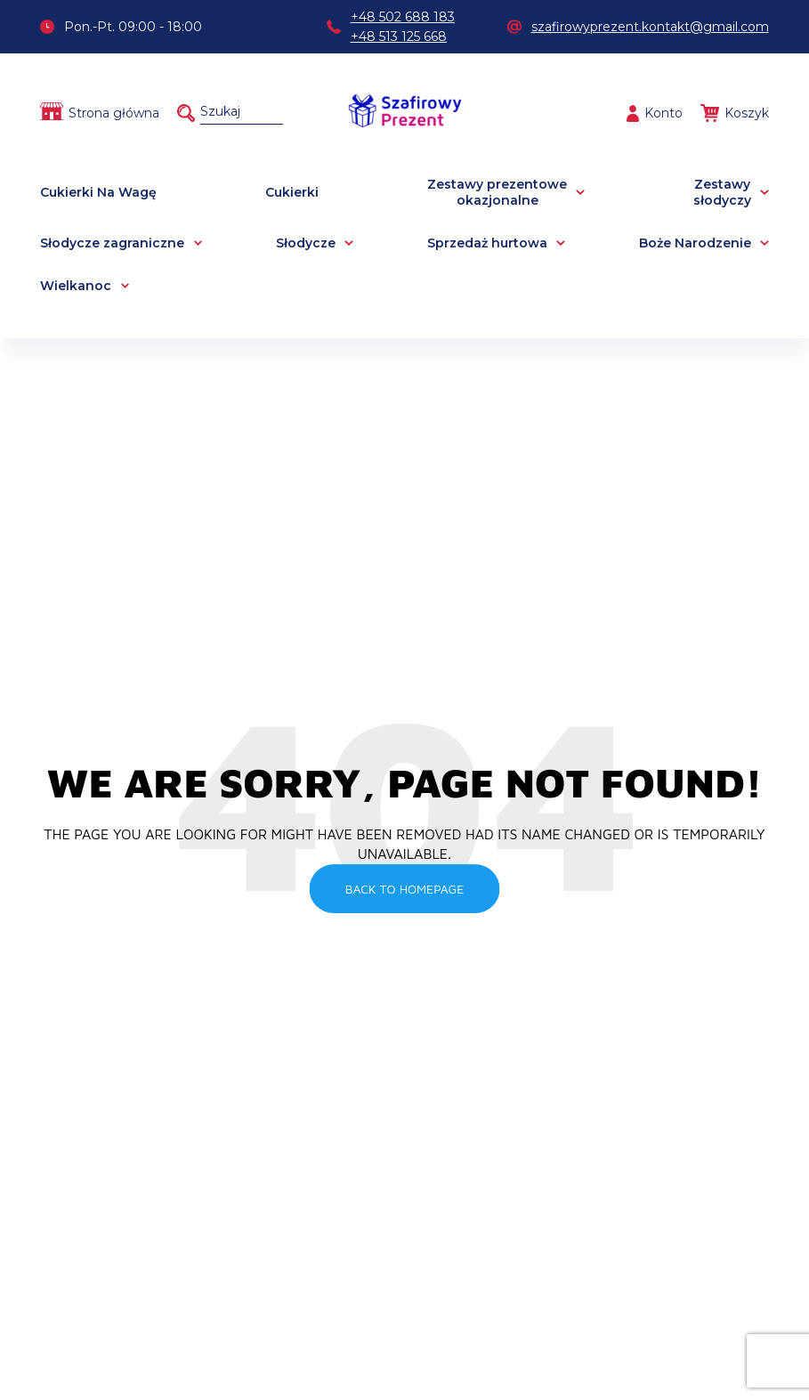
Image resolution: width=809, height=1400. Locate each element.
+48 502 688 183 (403, 17)
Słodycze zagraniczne (112, 243)
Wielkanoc (75, 286)
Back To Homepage (405, 888)
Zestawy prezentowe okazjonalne (497, 192)
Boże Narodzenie (695, 243)
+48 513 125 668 (399, 36)
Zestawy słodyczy (722, 192)
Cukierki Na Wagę (98, 192)
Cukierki (292, 192)
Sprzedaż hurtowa (487, 243)
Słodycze (306, 243)
